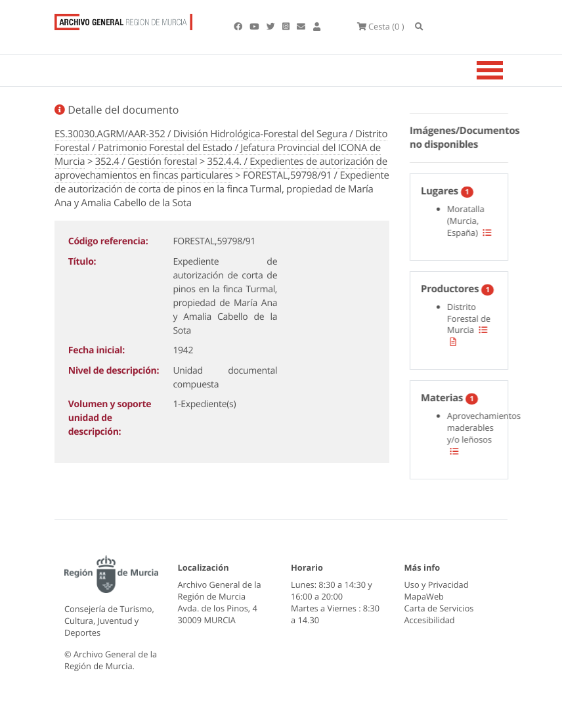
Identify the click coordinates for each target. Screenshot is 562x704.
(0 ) (380, 26)
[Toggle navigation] (506, 70)
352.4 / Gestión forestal (146, 161)
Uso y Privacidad (436, 584)
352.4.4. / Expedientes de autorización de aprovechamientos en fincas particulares (220, 168)
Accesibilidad (429, 620)
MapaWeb (424, 596)
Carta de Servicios (439, 608)
